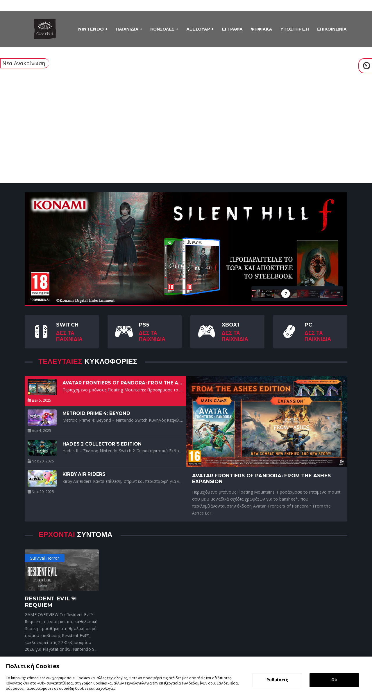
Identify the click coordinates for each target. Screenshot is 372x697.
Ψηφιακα (261, 29)
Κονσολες (163, 29)
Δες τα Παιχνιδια (69, 336)
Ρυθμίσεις (277, 679)
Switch (67, 325)
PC (308, 325)
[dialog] (186, 677)
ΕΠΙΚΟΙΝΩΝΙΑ (332, 29)
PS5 (144, 325)
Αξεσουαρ (198, 29)
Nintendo (91, 29)
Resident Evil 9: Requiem (51, 601)
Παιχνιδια (128, 29)
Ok (334, 679)
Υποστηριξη (294, 29)
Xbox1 (230, 325)
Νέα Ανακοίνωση (23, 63)
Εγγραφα (232, 29)
